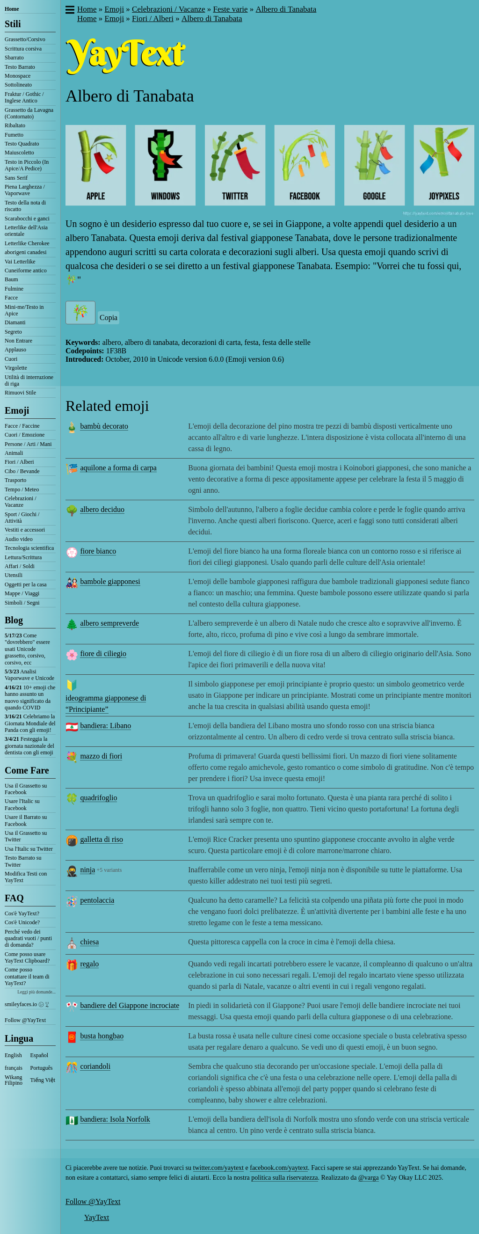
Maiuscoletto (19, 152)
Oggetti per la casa (26, 584)
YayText (96, 1217)
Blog (14, 620)
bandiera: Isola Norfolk (115, 1119)
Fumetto (14, 134)
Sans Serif (16, 178)
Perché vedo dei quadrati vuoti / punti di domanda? (28, 938)
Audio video (19, 539)
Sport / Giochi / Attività (22, 517)
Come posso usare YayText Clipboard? (27, 957)
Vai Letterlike (20, 261)
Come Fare (27, 770)
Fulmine (14, 288)
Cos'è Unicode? (22, 922)
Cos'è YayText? (22, 913)
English (13, 1055)
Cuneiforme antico (26, 270)
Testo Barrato (20, 67)
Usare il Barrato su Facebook (26, 820)
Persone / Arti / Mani (28, 444)
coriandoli (95, 1066)
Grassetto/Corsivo (25, 39)
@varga (368, 1177)
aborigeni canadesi (26, 252)
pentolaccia (97, 900)
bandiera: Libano (105, 726)
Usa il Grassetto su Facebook (26, 789)
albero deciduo (102, 509)
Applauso (15, 349)
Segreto (13, 332)
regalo (89, 964)
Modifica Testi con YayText (26, 877)
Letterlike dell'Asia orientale (26, 230)
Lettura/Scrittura (23, 557)
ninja (87, 870)
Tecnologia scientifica (29, 548)
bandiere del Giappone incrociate (129, 1005)
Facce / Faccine (22, 426)
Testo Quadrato (22, 143)
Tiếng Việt (43, 1080)
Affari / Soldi (20, 566)
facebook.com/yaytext (279, 1167)
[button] (69, 11)
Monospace (17, 76)
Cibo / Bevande (22, 471)
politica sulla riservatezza (284, 1177)
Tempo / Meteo (22, 489)
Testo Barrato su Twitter (23, 861)
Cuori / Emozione (24, 434)
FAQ (14, 898)
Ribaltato (15, 125)
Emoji (17, 410)
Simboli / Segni (22, 602)
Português (41, 1068)
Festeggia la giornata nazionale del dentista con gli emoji (29, 746)
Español (39, 1055)
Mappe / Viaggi (22, 593)
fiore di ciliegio (103, 653)
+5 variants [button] (109, 870)
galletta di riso (101, 839)
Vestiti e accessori (25, 529)
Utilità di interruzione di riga (29, 380)
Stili (13, 24)
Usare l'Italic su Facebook (22, 804)
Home (12, 9)
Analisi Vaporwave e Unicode (29, 674)
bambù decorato (104, 426)
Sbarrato (14, 57)
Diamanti (15, 322)
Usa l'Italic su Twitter (29, 849)
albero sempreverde (109, 623)
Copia (108, 317)
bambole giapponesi (110, 581)
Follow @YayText (25, 1020)
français (13, 1068)
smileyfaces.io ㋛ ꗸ (27, 1004)
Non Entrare (18, 340)
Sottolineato (18, 84)
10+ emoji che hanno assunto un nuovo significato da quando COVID (30, 697)
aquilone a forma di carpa (118, 468)
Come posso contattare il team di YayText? (27, 976)
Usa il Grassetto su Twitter (26, 836)
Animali (14, 453)
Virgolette (16, 368)
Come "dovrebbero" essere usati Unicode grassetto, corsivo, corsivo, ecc (27, 649)
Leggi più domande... (36, 991)
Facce (11, 297)
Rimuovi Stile (20, 392)
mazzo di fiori (101, 756)
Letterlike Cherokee (27, 243)
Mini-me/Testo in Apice (24, 310)
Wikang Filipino (13, 1080)
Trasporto (15, 480)
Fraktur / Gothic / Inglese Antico (24, 97)
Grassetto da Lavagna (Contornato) (29, 113)
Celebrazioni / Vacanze (20, 501)
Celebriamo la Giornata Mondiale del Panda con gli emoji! (30, 723)
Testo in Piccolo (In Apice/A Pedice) (27, 165)
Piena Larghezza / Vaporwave (25, 190)
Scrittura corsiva (23, 48)
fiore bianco (98, 551)
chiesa (89, 942)
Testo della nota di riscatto (25, 205)
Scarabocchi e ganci (27, 218)
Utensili (13, 575)
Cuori (11, 359)
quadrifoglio (98, 798)
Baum (11, 279)
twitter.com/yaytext (218, 1167)
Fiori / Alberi (19, 462)
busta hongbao (101, 1036)
